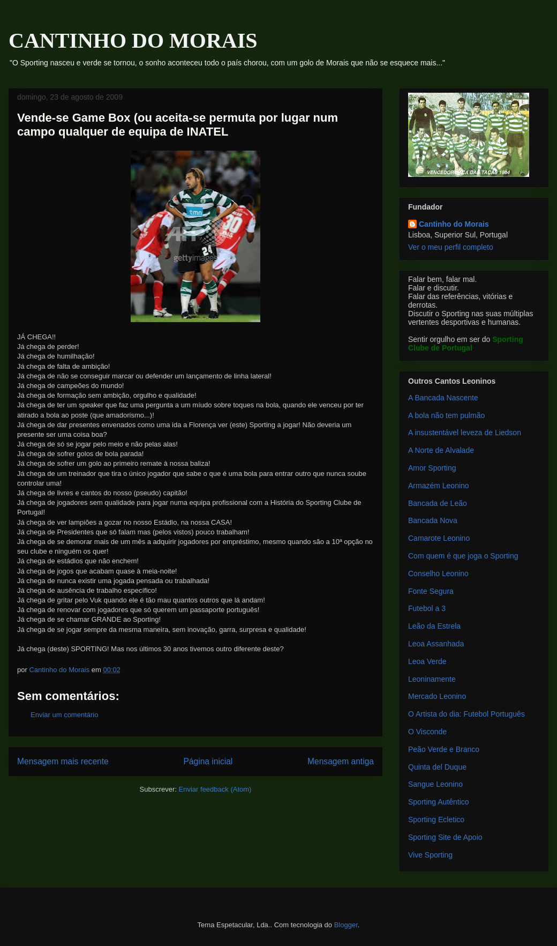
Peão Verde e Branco (443, 749)
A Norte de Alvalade (441, 450)
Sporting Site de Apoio (445, 837)
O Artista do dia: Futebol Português (466, 714)
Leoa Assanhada (436, 643)
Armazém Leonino (438, 485)
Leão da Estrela (434, 626)
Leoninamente (432, 679)
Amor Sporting (432, 468)
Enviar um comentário (64, 715)
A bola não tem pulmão (446, 415)
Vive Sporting (430, 855)
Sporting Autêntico (438, 802)
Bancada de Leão (437, 503)
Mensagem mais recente (63, 761)
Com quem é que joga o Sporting (463, 556)
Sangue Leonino (435, 784)
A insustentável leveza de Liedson (464, 432)
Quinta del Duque (437, 767)
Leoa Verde (427, 661)
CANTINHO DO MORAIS (133, 40)
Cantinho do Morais (454, 224)
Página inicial (207, 761)
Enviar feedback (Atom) (215, 789)
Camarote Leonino (439, 538)
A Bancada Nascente (443, 397)
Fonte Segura (431, 591)
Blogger (346, 925)
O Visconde (427, 731)
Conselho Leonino (438, 573)
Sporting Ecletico (436, 819)
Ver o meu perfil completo (450, 247)
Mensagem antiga (340, 761)
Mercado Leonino (437, 696)
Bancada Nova (432, 520)
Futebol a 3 (427, 608)
